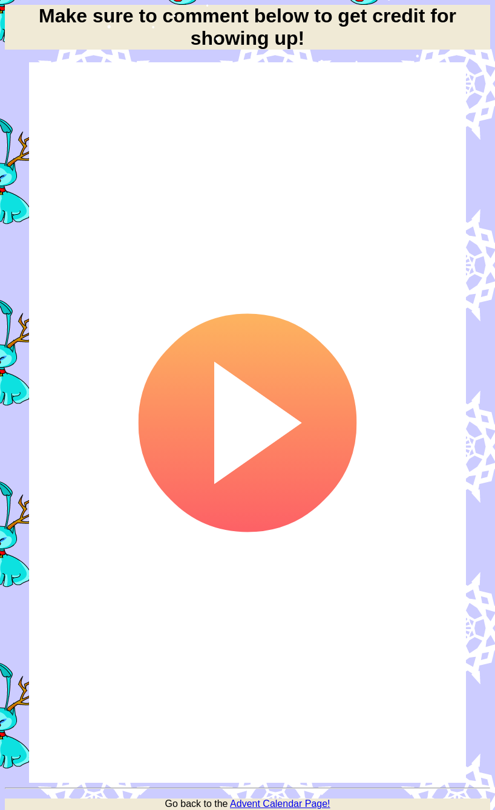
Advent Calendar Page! (280, 804)
